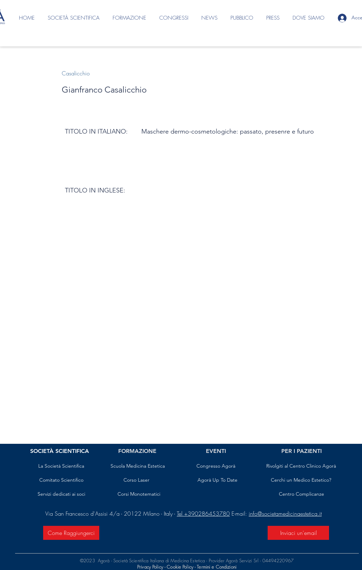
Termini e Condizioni (216, 567)
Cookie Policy (181, 567)
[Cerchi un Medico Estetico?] (301, 480)
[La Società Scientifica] (61, 466)
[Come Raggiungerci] (71, 533)
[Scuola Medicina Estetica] (138, 466)
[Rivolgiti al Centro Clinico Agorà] (301, 466)
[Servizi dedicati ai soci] (61, 494)
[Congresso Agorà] (215, 466)
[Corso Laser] (136, 480)
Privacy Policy (150, 567)
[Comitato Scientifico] (61, 480)
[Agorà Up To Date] (217, 480)
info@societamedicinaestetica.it (285, 513)
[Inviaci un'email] (298, 533)
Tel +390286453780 (203, 513)
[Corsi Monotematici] (138, 494)
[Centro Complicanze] (301, 494)
